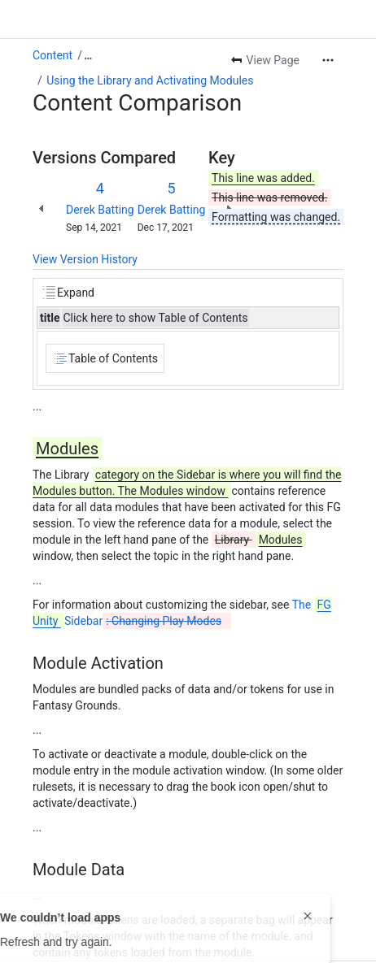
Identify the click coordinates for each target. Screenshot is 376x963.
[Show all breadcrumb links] (88, 55)
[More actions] (328, 60)
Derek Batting (100, 209)
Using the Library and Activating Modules (149, 80)
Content (52, 55)
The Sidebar (182, 612)
